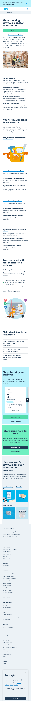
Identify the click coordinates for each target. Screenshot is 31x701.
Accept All (15, 698)
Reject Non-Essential (15, 694)
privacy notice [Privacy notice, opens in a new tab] (13, 685)
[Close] (26, 672)
